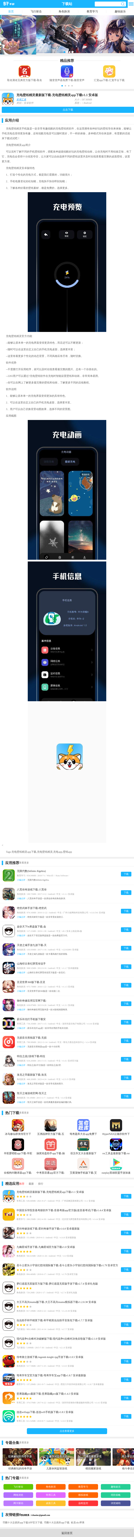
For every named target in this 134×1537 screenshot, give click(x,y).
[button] (62, 85)
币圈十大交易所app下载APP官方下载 (22, 1522)
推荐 (21, 1183)
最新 (31, 1183)
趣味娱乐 (120, 11)
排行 (40, 1183)
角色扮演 (64, 11)
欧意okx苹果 (77, 1522)
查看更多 (24, 862)
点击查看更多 (67, 1431)
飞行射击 (36, 11)
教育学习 (92, 11)
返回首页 (67, 1533)
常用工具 (21, 99)
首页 (11, 11)
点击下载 (68, 109)
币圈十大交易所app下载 (56, 1522)
